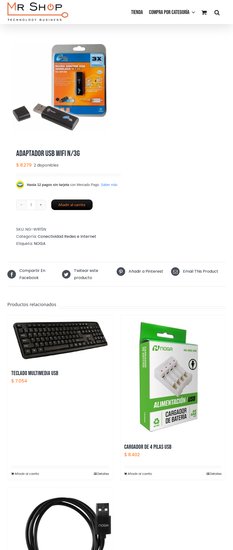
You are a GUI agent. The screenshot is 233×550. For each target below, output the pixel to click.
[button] (217, 12)
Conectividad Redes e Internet (67, 236)
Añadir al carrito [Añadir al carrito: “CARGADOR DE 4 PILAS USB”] (140, 474)
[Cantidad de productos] (31, 205)
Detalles (103, 474)
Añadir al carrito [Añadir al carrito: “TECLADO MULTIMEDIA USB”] (27, 474)
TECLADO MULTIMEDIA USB (34, 373)
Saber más (109, 185)
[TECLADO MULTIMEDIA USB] (60, 340)
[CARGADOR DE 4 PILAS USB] (173, 376)
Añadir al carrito (72, 204)
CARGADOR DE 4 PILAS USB (148, 447)
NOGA (40, 243)
